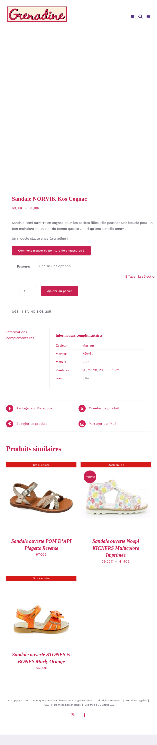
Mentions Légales (136, 700)
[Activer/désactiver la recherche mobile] (140, 16)
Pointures (23, 266)
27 (89, 370)
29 (101, 370)
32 (117, 370)
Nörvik (87, 353)
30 (107, 370)
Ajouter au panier (59, 291)
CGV (46, 704)
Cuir (85, 362)
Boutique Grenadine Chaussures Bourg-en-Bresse (62, 700)
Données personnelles (67, 704)
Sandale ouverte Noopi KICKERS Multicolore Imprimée (115, 548)
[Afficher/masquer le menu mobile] (149, 16)
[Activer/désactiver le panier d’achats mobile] (132, 16)
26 (84, 370)
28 (95, 370)
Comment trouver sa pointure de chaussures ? (51, 250)
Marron (88, 345)
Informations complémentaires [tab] (20, 335)
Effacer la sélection (140, 276)
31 (111, 370)
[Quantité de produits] (24, 291)
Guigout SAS (107, 704)
